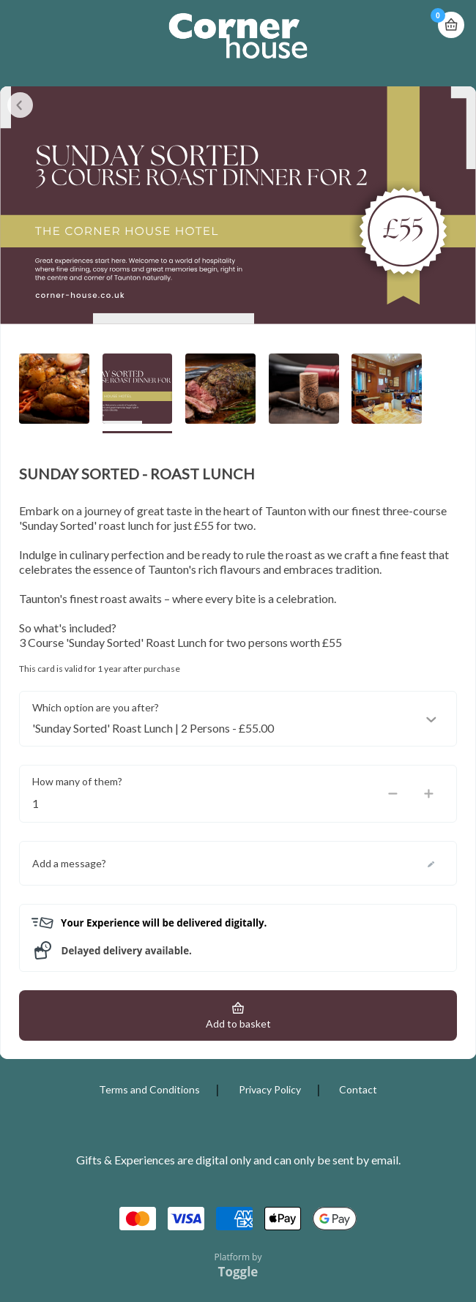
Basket (451, 19)
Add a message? (69, 863)
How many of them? (77, 781)
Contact (358, 1089)
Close (20, 105)
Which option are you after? (95, 707)
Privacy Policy (270, 1089)
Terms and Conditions (149, 1089)
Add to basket (238, 1023)
